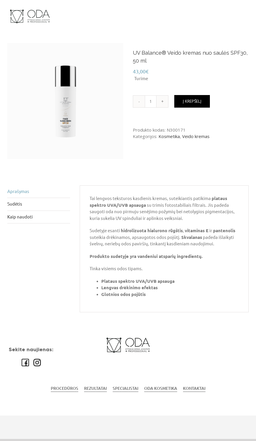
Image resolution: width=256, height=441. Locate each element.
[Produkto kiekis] (150, 101)
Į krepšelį (192, 101)
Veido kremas (196, 136)
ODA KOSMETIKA (160, 388)
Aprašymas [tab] (18, 191)
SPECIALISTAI (125, 388)
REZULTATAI (95, 388)
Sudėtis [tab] (14, 203)
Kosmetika (169, 136)
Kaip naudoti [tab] (20, 216)
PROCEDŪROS (64, 388)
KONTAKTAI (194, 388)
